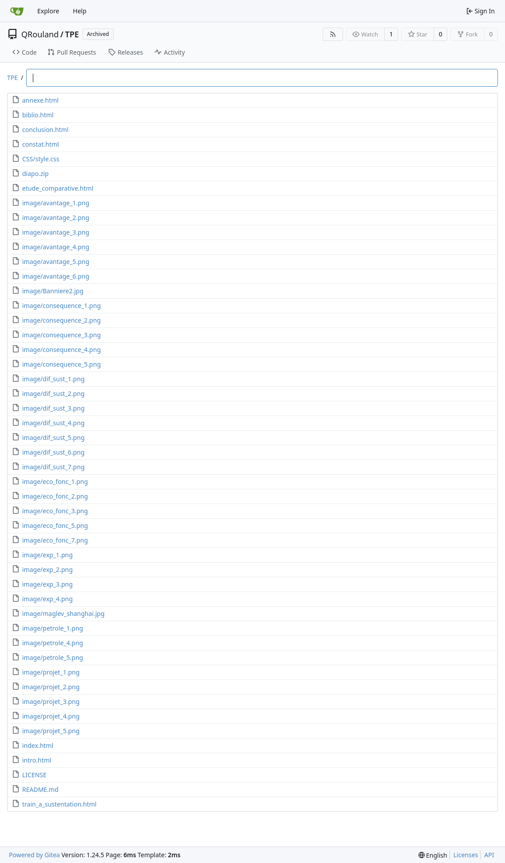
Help (80, 11)
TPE (72, 34)
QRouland (40, 34)
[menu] (432, 855)
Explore (48, 11)
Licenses (466, 855)
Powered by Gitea (34, 855)
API (489, 855)
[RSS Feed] (333, 34)
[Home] (16, 11)
